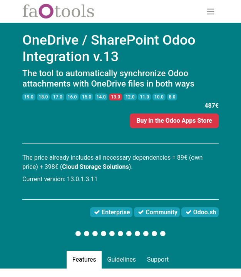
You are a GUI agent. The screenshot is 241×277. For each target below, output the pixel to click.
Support (158, 259)
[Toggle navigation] (211, 11)
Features (84, 259)
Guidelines (121, 259)
